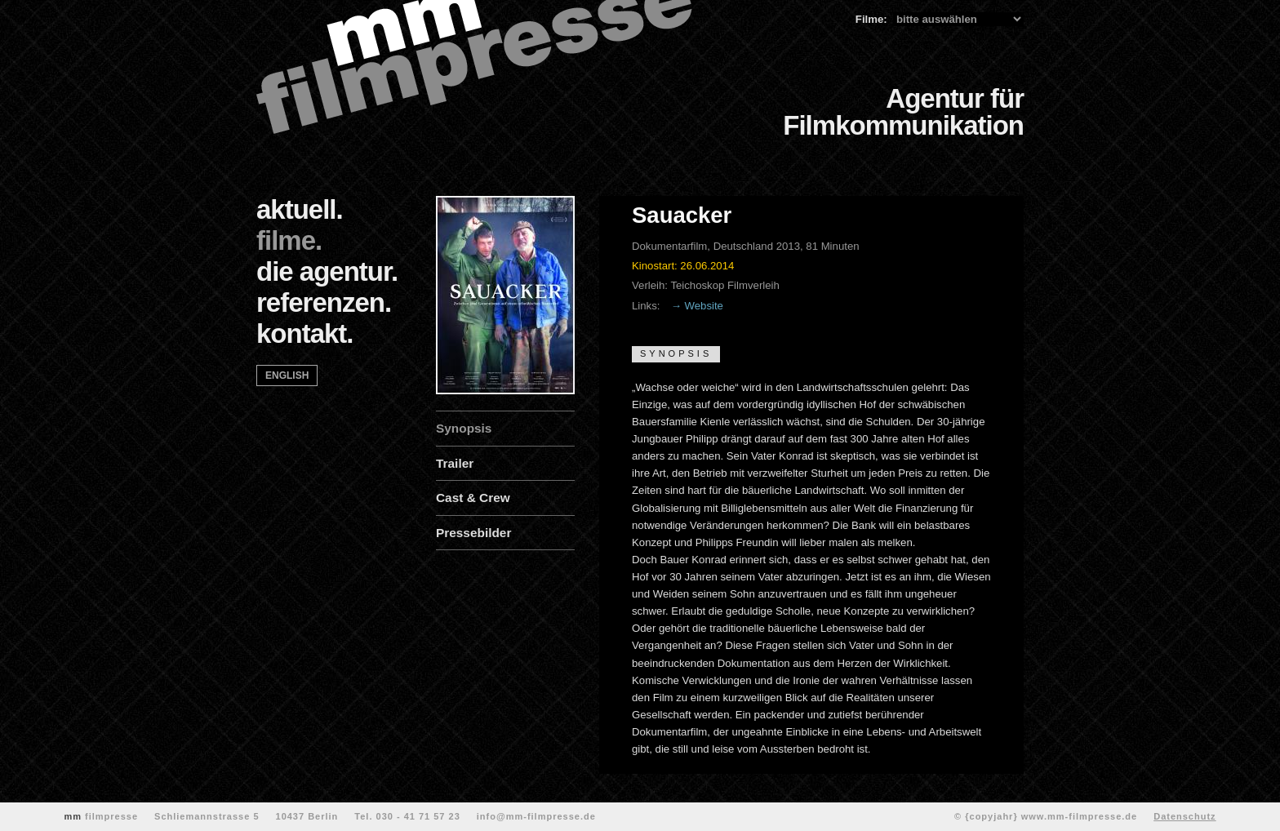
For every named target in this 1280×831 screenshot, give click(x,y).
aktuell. (299, 209)
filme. (289, 240)
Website (704, 306)
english (287, 375)
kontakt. (304, 333)
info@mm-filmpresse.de (536, 816)
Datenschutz (1184, 816)
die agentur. (327, 271)
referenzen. (323, 302)
